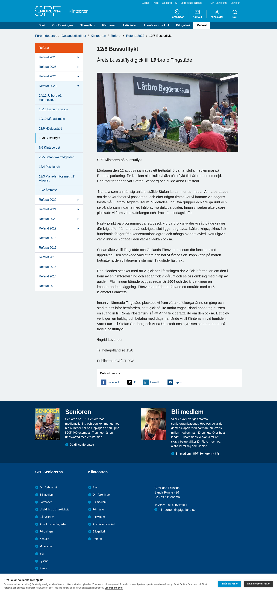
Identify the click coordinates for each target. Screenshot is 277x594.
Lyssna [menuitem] (145, 2)
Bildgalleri (183, 25)
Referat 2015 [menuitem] (47, 267)
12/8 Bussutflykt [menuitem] (49, 138)
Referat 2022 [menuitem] (47, 199)
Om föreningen (62, 25)
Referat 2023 (135, 35)
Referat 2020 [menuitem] (47, 219)
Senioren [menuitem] (235, 2)
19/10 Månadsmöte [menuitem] (52, 119)
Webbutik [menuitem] (167, 2)
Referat (202, 25)
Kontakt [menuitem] (197, 13)
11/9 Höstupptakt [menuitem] (50, 128)
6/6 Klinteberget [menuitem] (49, 147)
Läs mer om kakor (114, 587)
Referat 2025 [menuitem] (47, 67)
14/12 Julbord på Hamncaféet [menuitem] (50, 97)
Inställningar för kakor (258, 584)
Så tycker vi (47, 516)
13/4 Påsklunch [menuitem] (49, 167)
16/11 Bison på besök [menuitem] (53, 109)
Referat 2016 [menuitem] (47, 257)
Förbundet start (46, 35)
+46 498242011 (176, 505)
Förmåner (108, 25)
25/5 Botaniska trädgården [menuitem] (56, 157)
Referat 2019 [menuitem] (47, 228)
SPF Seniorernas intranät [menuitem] (188, 2)
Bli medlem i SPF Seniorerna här (197, 453)
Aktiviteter (129, 25)
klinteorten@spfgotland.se (177, 510)
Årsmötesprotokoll (156, 25)
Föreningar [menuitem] (177, 13)
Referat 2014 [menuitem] (47, 276)
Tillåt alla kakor (230, 584)
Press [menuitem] (155, 2)
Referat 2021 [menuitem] (47, 209)
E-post (178, 382)
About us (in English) (53, 524)
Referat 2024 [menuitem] (47, 76)
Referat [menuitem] (44, 48)
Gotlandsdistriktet (73, 35)
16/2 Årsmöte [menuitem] (48, 190)
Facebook (114, 382)
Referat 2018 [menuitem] (47, 238)
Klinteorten (98, 35)
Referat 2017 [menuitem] (47, 247)
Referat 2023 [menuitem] (47, 86)
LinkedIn (155, 382)
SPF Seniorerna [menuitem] (218, 2)
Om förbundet (48, 487)
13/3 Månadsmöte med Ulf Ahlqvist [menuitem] (57, 178)
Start (42, 25)
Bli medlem (87, 25)
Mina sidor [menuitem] (217, 13)
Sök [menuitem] (234, 13)
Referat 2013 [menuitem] (47, 286)
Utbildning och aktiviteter (55, 509)
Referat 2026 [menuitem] (47, 57)
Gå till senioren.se (82, 444)
